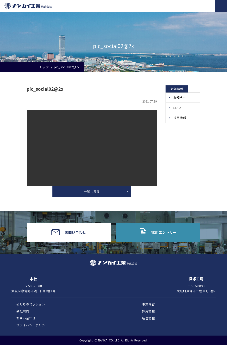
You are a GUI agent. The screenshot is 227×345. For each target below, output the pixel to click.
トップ (44, 67)
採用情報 (179, 117)
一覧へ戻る (92, 191)
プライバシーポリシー (32, 325)
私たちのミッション (30, 304)
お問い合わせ (26, 318)
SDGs (177, 107)
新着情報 (148, 318)
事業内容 (148, 304)
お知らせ (179, 97)
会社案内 (22, 311)
